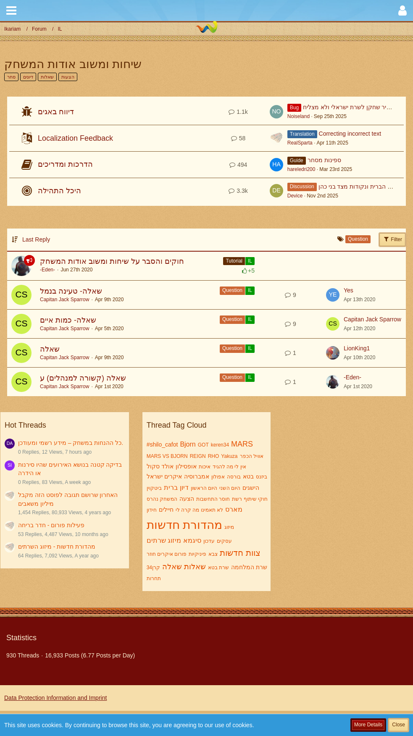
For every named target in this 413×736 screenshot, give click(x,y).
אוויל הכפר (251, 456)
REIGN (198, 456)
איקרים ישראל (164, 476)
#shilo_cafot (162, 444)
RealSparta (300, 143)
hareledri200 (301, 169)
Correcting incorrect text (350, 133)
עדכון (209, 541)
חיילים (166, 509)
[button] (11, 10)
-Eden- (47, 270)
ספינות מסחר (324, 160)
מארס (233, 509)
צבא (213, 554)
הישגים (250, 487)
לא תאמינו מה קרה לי (199, 510)
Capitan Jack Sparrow (64, 299)
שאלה (50, 349)
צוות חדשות (240, 552)
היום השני (229, 488)
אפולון (218, 477)
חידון (152, 510)
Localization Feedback (75, 138)
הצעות (67, 76)
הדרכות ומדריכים (65, 164)
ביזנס (261, 477)
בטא (248, 476)
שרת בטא (218, 567)
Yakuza (229, 456)
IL (250, 261)
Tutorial (234, 261)
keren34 (220, 445)
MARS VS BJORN (167, 456)
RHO (213, 456)
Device (295, 196)
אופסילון (186, 466)
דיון (184, 487)
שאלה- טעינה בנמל (71, 291)
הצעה (186, 498)
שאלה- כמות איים (68, 320)
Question (232, 290)
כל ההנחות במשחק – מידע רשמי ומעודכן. (70, 442)
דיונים (28, 76)
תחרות (154, 578)
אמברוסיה (196, 476)
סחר (11, 76)
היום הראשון (204, 488)
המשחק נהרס (162, 499)
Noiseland (298, 116)
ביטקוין (154, 488)
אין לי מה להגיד (229, 467)
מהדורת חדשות (185, 524)
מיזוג (229, 527)
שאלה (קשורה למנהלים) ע (83, 378)
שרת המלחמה (249, 567)
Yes (348, 290)
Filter (392, 239)
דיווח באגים (56, 112)
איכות (204, 467)
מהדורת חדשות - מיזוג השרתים (56, 546)
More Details (368, 725)
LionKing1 (357, 348)
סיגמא (192, 540)
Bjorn (187, 444)
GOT (203, 445)
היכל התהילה (59, 191)
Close (398, 725)
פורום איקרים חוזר (167, 554)
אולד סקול (160, 466)
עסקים (224, 541)
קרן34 (153, 567)
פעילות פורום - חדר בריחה (51, 525)
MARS (242, 444)
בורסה (234, 477)
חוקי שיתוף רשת (250, 499)
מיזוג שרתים (164, 540)
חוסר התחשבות (213, 499)
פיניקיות (197, 554)
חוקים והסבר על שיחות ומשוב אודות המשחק (112, 261)
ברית (171, 487)
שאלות (47, 76)
